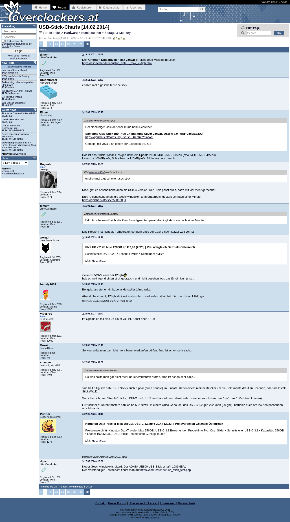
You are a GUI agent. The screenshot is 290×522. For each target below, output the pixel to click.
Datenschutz (186, 503)
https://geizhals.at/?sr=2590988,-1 (104, 200)
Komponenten (91, 33)
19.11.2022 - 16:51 (92, 80)
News (15, 154)
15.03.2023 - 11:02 (92, 206)
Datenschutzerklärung (13, 44)
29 (80, 44)
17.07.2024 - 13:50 (92, 461)
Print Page (252, 28)
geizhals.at (99, 260)
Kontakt (100, 503)
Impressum (168, 503)
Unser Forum (117, 503)
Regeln (5, 46)
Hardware (71, 33)
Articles (22, 154)
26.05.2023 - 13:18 (92, 345)
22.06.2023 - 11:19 (92, 414)
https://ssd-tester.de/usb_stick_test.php (165, 470)
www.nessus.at (152, 517)
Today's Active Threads (19, 66)
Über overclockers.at (143, 503)
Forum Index (52, 33)
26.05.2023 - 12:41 (92, 284)
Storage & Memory (117, 33)
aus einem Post (97, 120)
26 (62, 44)
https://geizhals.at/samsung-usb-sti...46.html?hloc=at (119, 137)
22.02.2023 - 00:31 (92, 164)
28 (74, 44)
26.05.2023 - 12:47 (92, 313)
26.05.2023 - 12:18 (92, 237)
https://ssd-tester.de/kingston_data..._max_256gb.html (117, 63)
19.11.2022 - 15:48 (92, 54)
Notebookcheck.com (13, 173)
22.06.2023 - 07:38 (92, 362)
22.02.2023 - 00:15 (92, 112)
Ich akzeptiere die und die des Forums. (17, 44)
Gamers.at (8, 171)
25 (56, 44)
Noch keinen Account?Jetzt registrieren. (19, 56)
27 (68, 44)
